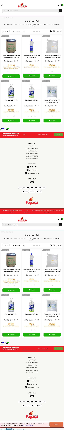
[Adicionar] (14, 72)
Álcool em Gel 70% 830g (11, 100)
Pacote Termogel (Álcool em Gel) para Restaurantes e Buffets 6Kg (52, 57)
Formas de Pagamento (32, 158)
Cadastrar (58, 134)
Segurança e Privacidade (32, 148)
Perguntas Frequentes (32, 156)
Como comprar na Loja (32, 153)
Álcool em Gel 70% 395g (31, 100)
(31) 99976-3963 (32, 170)
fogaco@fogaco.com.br (32, 173)
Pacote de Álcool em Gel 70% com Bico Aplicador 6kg (52, 101)
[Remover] (8, 72)
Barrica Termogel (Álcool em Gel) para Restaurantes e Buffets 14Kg (11, 57)
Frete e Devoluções (32, 151)
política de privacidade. (28, 425)
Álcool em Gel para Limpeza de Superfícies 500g (32, 56)
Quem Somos (32, 146)
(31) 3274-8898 (32, 167)
